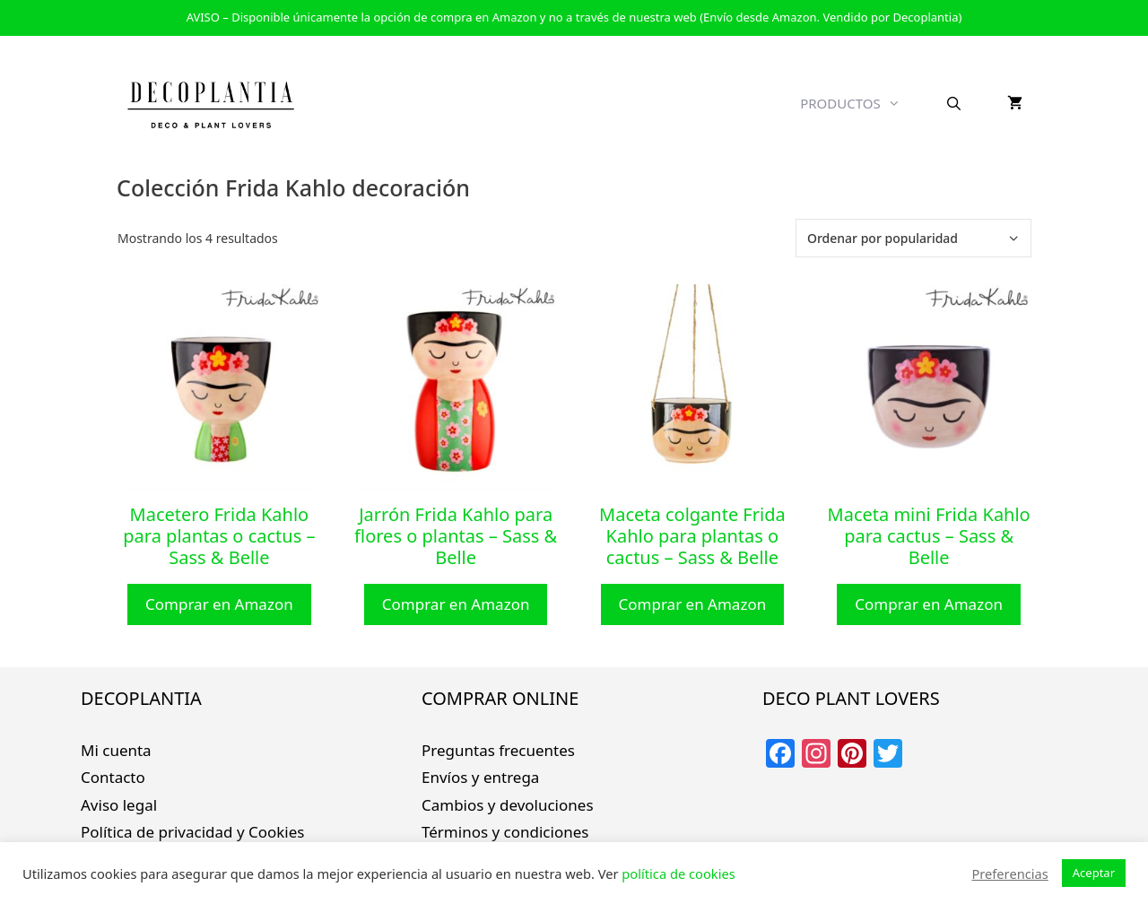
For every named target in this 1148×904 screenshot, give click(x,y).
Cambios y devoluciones (508, 805)
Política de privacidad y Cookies (193, 831)
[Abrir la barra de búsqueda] (954, 103)
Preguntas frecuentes (498, 750)
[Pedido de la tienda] (913, 238)
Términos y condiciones (505, 831)
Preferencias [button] (1009, 873)
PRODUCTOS (861, 103)
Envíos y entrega (480, 777)
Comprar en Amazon (219, 604)
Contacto (113, 777)
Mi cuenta (116, 750)
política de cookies (678, 873)
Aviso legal (119, 805)
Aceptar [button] (1094, 873)
